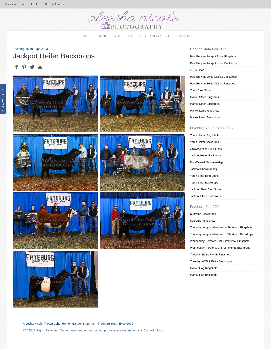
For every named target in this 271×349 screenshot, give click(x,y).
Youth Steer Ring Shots (204, 175)
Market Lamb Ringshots (204, 110)
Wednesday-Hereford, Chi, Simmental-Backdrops (220, 247)
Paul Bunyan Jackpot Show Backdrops (213, 63)
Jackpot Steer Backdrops (205, 196)
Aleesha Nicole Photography (41, 323)
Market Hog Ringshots (203, 268)
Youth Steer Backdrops (204, 182)
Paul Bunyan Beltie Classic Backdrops (213, 76)
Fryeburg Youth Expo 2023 (30, 49)
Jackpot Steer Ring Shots (205, 189)
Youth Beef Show (200, 90)
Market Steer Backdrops (205, 103)
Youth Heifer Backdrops (204, 141)
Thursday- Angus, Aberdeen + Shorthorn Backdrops (221, 234)
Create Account (15, 4)
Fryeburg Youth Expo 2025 (166, 36)
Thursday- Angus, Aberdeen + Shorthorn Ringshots (221, 227)
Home (85, 36)
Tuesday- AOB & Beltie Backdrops (211, 261)
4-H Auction (197, 70)
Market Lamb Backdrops (205, 117)
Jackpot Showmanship (204, 169)
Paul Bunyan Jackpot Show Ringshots (213, 56)
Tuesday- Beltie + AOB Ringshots (210, 254)
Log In (35, 4)
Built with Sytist (154, 330)
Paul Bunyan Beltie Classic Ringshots (213, 83)
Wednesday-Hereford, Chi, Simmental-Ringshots (220, 241)
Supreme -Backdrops (203, 213)
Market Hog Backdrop (203, 274)
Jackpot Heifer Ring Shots (206, 148)
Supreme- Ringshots (202, 220)
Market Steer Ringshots (204, 97)
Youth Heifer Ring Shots (204, 135)
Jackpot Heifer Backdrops (205, 155)
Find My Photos (54, 4)
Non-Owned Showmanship (206, 162)
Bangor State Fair (115, 36)
